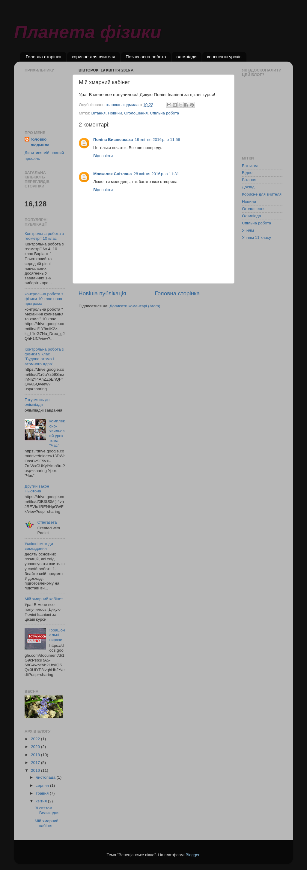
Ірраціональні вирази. (57, 635)
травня (43, 793)
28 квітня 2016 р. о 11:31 (156, 174)
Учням (248, 230)
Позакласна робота (146, 56)
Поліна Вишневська (113, 139)
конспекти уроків (224, 56)
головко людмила (40, 142)
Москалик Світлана (112, 174)
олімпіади (186, 56)
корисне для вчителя (93, 56)
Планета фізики (87, 32)
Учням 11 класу (256, 237)
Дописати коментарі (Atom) (134, 306)
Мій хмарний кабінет (44, 599)
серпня (43, 785)
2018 (36, 755)
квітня (42, 801)
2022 (36, 739)
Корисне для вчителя (262, 194)
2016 (36, 770)
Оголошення (136, 113)
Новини (115, 113)
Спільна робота (164, 113)
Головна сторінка (43, 56)
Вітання (98, 113)
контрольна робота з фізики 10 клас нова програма (44, 299)
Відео (247, 172)
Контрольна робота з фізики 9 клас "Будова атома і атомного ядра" (44, 356)
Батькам (250, 165)
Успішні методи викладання (39, 546)
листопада (46, 777)
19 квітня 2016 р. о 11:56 (157, 139)
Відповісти (103, 156)
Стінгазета (47, 522)
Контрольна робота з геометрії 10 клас (44, 236)
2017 (36, 762)
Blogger (192, 855)
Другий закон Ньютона (37, 488)
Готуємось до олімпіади (37, 402)
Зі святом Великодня (47, 810)
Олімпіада (251, 216)
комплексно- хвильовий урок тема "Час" (56, 433)
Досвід (248, 187)
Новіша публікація (102, 293)
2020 (36, 746)
